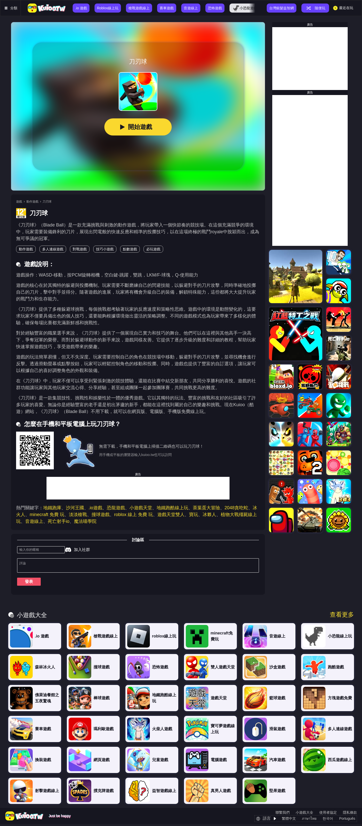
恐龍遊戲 (116, 507)
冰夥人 (209, 514)
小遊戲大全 (304, 814)
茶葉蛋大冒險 (206, 507)
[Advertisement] (138, 488)
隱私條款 (350, 814)
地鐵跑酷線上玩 (172, 507)
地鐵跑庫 (52, 507)
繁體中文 (289, 820)
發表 (29, 583)
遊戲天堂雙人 (171, 514)
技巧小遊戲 (105, 249)
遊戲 (19, 201)
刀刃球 (47, 201)
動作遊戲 (32, 201)
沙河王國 (75, 507)
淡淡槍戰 (78, 514)
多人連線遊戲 (52, 249)
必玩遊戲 (153, 249)
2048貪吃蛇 (236, 507)
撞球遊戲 (101, 514)
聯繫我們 (283, 814)
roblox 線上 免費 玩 (133, 514)
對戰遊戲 (80, 249)
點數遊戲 (130, 249)
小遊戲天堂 (140, 507)
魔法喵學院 (85, 521)
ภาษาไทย (309, 820)
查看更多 (342, 617)
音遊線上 (34, 521)
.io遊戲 (95, 507)
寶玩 (193, 514)
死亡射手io (58, 521)
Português (347, 820)
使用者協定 (328, 814)
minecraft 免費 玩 (47, 514)
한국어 (328, 820)
